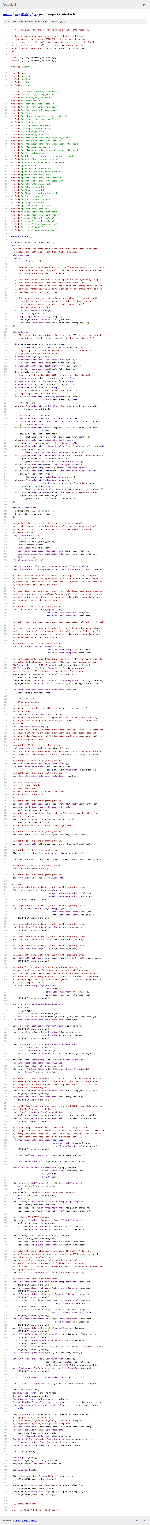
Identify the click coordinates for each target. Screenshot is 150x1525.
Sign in (144, 4)
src (16, 14)
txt (137, 1520)
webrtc (7, 14)
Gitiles (18, 1520)
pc (34, 14)
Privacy (25, 1520)
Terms (34, 1520)
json (144, 1520)
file (63, 21)
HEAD (24, 14)
